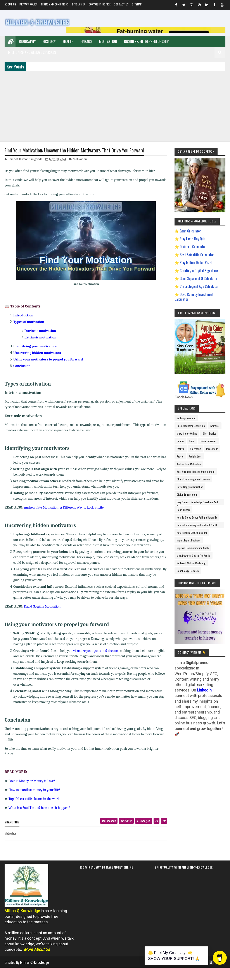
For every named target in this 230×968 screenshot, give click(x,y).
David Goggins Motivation (42, 606)
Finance (86, 41)
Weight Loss (195, 456)
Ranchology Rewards (188, 571)
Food (191, 441)
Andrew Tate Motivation (189, 464)
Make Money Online (187, 433)
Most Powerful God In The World (193, 555)
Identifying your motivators (35, 346)
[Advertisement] (115, 105)
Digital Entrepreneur (187, 494)
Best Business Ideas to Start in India (195, 471)
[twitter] (137, 822)
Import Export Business (189, 540)
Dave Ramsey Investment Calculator (194, 297)
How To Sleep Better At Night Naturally (197, 517)
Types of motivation (28, 322)
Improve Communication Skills (193, 548)
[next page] (127, 843)
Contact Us (121, 4)
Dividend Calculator (193, 246)
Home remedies (208, 441)
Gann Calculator (190, 231)
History (49, 41)
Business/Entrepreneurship (146, 41)
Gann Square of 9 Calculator (199, 278)
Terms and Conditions (55, 4)
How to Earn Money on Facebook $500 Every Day (197, 525)
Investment (212, 449)
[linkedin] (165, 821)
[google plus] (150, 822)
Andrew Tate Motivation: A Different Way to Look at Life (64, 507)
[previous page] (44, 843)
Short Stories (209, 433)
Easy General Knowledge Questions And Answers (197, 502)
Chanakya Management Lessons (193, 479)
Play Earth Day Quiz (193, 238)
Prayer (180, 456)
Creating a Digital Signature (199, 270)
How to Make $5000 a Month (192, 532)
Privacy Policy (28, 4)
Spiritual (214, 426)
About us (10, 4)
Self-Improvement (186, 418)
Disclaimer (78, 4)
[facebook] (123, 822)
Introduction (23, 315)
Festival (181, 449)
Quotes (180, 441)
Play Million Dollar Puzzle (196, 262)
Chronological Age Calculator (199, 286)
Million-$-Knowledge (34, 962)
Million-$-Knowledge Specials (32, 52)
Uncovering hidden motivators (37, 353)
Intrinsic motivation (40, 331)
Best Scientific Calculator (197, 254)
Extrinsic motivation (40, 337)
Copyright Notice (100, 4)
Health (68, 41)
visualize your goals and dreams (95, 651)
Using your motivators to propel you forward (48, 359)
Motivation (108, 41)
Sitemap (137, 4)
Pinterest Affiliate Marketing (191, 563)
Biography (27, 41)
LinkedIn (204, 690)
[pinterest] (160, 821)
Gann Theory (183, 510)
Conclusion (22, 366)
